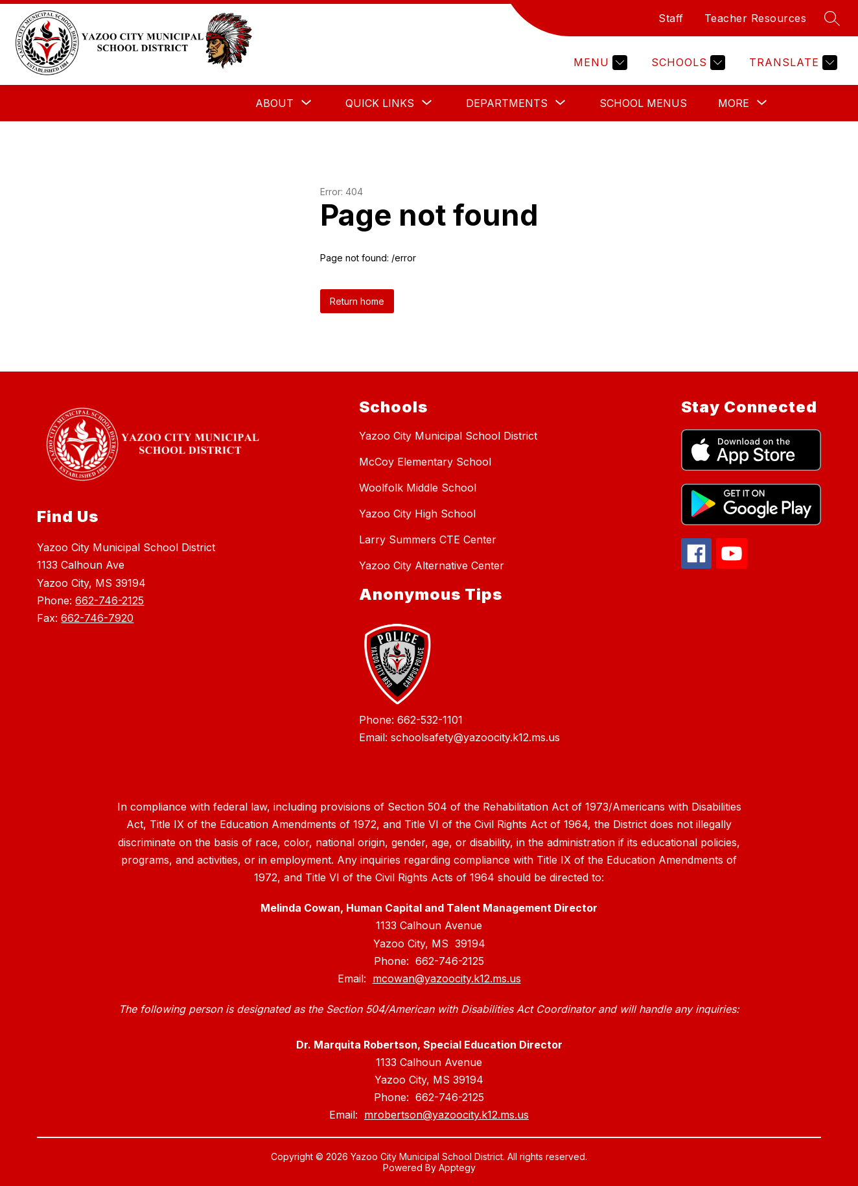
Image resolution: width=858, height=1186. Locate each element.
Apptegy (457, 1167)
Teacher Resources (755, 18)
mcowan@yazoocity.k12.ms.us (447, 978)
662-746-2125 (109, 600)
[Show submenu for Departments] (507, 103)
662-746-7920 (97, 617)
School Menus (643, 103)
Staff (671, 18)
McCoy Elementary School (425, 461)
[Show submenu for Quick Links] (379, 103)
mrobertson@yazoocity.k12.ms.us (446, 1114)
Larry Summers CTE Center (427, 539)
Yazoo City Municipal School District (448, 435)
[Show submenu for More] (733, 103)
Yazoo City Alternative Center (431, 565)
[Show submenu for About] (274, 103)
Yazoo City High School (417, 513)
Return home (357, 301)
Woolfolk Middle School (417, 487)
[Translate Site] (791, 62)
